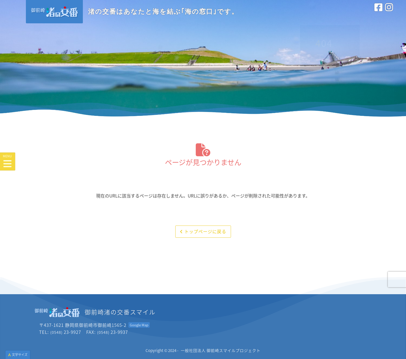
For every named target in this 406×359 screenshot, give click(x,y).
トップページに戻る (203, 231)
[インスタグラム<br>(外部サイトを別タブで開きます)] (389, 12)
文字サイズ (17, 354)
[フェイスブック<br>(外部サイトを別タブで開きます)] (378, 12)
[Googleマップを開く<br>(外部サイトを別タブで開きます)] (139, 325)
